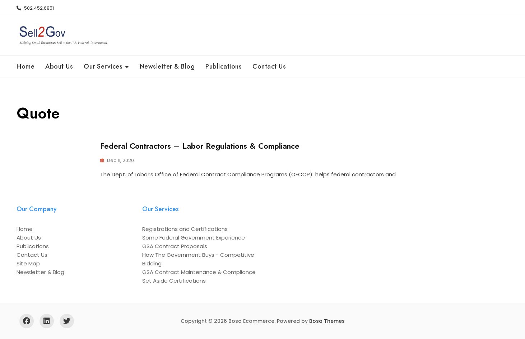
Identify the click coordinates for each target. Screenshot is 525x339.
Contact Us (269, 66)
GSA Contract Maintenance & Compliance (199, 272)
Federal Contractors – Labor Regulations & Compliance (199, 146)
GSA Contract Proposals (174, 246)
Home (25, 66)
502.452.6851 (35, 8)
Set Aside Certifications (174, 280)
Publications (223, 66)
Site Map (28, 263)
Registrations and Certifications (185, 229)
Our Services (103, 66)
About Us (59, 66)
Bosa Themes (327, 321)
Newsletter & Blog (167, 66)
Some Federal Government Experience (193, 237)
